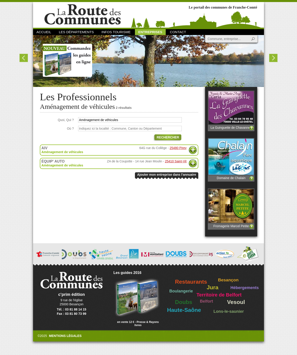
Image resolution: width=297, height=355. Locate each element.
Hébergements (244, 287)
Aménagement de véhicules (62, 152)
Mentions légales (65, 336)
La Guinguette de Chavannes (231, 110)
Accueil (43, 32)
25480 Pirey (178, 148)
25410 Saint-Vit (176, 161)
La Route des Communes (82, 14)
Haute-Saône (184, 310)
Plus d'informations (193, 150)
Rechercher (168, 137)
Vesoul (236, 302)
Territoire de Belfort (219, 295)
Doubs (183, 302)
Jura (212, 287)
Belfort (206, 301)
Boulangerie (181, 291)
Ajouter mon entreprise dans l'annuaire (166, 174)
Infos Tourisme (116, 32)
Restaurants (191, 282)
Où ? (70, 128)
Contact (178, 32)
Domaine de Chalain (231, 159)
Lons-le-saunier (228, 311)
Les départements (76, 32)
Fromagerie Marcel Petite (231, 208)
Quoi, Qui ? (66, 120)
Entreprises (150, 32)
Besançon (228, 280)
